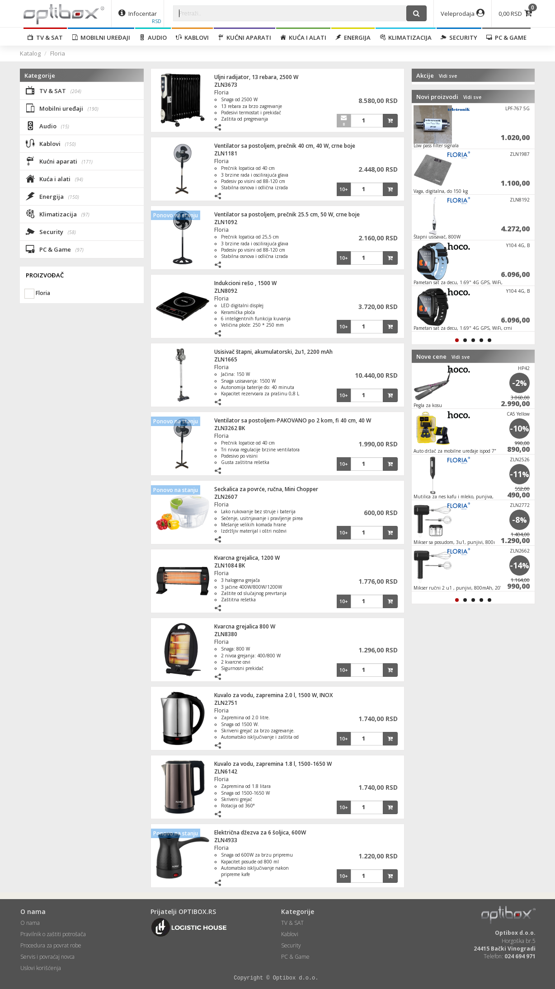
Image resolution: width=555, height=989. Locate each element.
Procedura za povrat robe (50, 945)
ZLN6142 (225, 771)
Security (459, 37)
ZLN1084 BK (229, 565)
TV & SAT (45, 37)
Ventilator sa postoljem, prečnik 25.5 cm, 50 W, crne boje (287, 214)
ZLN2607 (225, 497)
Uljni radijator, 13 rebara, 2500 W (256, 77)
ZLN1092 (225, 222)
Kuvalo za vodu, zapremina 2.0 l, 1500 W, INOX (273, 695)
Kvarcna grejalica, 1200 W (247, 558)
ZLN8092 (225, 291)
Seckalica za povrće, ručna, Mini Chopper (266, 489)
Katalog (30, 53)
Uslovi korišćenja (40, 968)
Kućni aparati (244, 37)
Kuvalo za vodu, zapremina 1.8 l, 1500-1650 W (273, 764)
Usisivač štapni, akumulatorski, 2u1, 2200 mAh (273, 352)
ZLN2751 (225, 703)
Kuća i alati (303, 37)
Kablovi (192, 37)
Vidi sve (448, 76)
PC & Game (506, 37)
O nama (30, 923)
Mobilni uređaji (101, 37)
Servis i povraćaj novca (47, 957)
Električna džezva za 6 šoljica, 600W (260, 832)
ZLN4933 (225, 840)
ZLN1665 (225, 359)
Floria (57, 53)
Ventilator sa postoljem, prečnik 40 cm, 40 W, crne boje (284, 146)
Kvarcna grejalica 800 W (244, 626)
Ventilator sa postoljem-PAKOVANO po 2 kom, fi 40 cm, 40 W (292, 420)
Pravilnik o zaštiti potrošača (53, 934)
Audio (153, 37)
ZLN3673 (225, 85)
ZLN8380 (225, 634)
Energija (353, 37)
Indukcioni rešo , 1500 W (245, 283)
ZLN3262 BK (229, 428)
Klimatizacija (406, 37)
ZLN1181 (225, 153)
